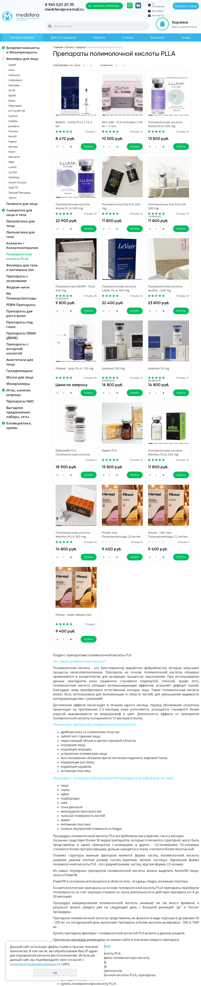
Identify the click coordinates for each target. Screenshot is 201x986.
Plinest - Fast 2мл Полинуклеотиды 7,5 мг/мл (107, 491)
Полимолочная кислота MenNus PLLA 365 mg (177, 400)
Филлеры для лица (22, 58)
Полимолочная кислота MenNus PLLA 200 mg (140, 400)
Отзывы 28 (116, 314)
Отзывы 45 (153, 405)
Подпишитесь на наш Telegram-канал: (82, 827)
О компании (158, 5)
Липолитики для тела (20, 234)
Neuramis (14, 157)
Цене (77, 65)
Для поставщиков (63, 37)
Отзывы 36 (153, 223)
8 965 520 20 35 (59, 4)
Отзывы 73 (116, 223)
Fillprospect (15, 105)
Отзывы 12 (116, 131)
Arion (11, 70)
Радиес (12, 141)
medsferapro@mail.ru (64, 9)
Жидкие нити (17, 287)
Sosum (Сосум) (17, 182)
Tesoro (12, 197)
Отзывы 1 (81, 131)
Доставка (157, 11)
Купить (78, 146)
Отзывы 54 (80, 314)
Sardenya (13, 177)
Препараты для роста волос (19, 313)
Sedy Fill (13, 187)
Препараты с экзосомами (17, 278)
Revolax (13, 146)
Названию (106, 65)
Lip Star (12, 172)
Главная (58, 47)
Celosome (14, 75)
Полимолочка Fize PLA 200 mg (69, 215)
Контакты (158, 15)
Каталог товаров (22, 37)
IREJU (11, 162)
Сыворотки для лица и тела (19, 212)
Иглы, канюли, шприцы (18, 392)
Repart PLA (99, 396)
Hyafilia (12, 121)
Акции (186, 37)
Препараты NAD (20, 401)
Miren (11, 151)
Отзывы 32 (189, 223)
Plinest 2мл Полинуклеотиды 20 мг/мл (70, 491)
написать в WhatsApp (106, 5)
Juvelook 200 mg (140, 305)
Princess (13, 131)
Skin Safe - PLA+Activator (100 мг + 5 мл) (107, 126)
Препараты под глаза (19, 324)
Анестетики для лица (19, 361)
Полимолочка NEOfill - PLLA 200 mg (144, 215)
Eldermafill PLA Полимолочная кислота (67, 400)
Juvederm (14, 126)
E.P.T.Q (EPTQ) (16, 111)
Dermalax (14, 85)
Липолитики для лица (20, 223)
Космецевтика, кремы (19, 425)
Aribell (12, 65)
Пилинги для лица (22, 203)
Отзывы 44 (153, 131)
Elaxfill (12, 95)
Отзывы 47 (189, 131)
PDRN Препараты (21, 304)
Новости (99, 37)
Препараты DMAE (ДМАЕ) (21, 335)
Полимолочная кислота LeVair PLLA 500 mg (179, 217)
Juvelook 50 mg (175, 305)
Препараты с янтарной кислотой (17, 348)
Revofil (12, 136)
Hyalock (13, 116)
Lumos (12, 167)
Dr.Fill (11, 90)
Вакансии (157, 37)
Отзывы (128, 37)
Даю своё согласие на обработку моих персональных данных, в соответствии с (162, 929)
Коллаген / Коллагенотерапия (22, 245)
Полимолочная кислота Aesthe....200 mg (71, 308)
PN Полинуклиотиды (21, 295)
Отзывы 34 (116, 405)
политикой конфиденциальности (158, 932)
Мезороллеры (18, 383)
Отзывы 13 (153, 314)
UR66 (196, 969)
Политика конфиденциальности (179, 962)
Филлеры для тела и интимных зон (21, 267)
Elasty (11, 100)
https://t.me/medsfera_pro (73, 872)
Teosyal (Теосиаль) (19, 192)
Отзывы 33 (189, 405)
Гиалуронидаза (19, 370)
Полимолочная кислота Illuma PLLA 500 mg (179, 126)
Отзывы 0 (81, 405)
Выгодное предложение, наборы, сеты (18, 412)
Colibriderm (15, 80)
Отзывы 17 (189, 314)
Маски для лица (19, 377)
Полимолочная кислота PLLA (19, 256)
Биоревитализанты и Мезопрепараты (23, 49)
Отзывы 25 (80, 223)
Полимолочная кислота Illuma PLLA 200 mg (143, 126)
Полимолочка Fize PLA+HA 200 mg (105, 215)
